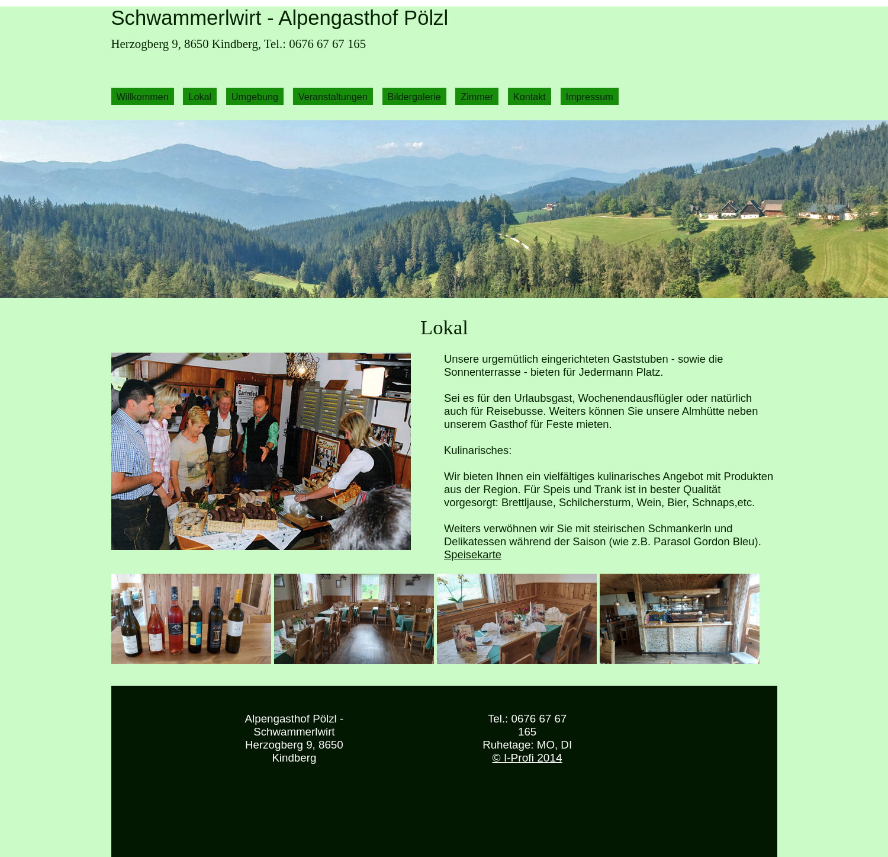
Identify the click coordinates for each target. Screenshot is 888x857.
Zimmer (477, 96)
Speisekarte (472, 554)
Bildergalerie (414, 96)
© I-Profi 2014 (527, 758)
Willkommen (143, 96)
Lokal (199, 96)
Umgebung (254, 96)
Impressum (589, 96)
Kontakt (529, 96)
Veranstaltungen (333, 96)
